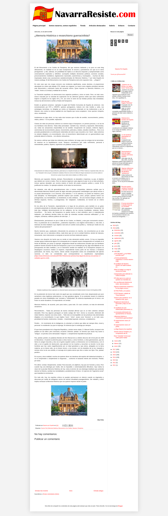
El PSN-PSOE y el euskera (122, 291)
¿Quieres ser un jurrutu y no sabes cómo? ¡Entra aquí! (127, 86)
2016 (114, 352)
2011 (114, 365)
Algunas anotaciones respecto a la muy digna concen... (123, 287)
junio (116, 246)
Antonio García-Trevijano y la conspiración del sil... (122, 332)
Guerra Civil (44, 428)
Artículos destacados (97, 26)
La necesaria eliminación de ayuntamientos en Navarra (123, 313)
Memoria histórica (53, 428)
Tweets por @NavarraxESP (118, 74)
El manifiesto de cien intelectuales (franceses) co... (123, 308)
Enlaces (121, 26)
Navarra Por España (121, 69)
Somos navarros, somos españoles (63, 26)
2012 (114, 362)
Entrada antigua (98, 491)
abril (115, 251)
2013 (114, 360)
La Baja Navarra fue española (123, 329)
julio (115, 243)
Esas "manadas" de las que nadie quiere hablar (122, 336)
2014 (114, 357)
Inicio (70, 491)
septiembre (117, 238)
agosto (116, 241)
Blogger (120, 506)
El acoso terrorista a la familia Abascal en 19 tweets (127, 205)
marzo (116, 341)
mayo (116, 249)
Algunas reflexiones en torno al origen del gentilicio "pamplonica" (127, 171)
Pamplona (80, 428)
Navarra (75, 428)
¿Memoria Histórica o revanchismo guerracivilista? (123, 317)
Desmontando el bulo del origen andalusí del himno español (127, 154)
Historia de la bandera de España (127, 118)
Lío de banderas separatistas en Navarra (126, 136)
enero (116, 346)
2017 (114, 349)
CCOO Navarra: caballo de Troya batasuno (122, 294)
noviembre (117, 233)
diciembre (117, 230)
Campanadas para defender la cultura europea (123, 274)
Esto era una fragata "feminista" (126, 102)
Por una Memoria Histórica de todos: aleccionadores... (123, 283)
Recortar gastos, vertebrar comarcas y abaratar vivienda (127, 188)
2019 (114, 225)
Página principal (39, 26)
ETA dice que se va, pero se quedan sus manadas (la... (123, 279)
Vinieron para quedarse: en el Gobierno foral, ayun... (123, 298)
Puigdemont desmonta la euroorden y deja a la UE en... (122, 303)
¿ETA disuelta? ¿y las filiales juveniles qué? (122, 254)
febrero (116, 343)
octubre (116, 235)
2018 (114, 228)
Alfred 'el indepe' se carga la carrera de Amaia (122, 270)
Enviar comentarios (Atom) (51, 494)
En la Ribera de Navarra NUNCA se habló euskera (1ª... (122, 265)
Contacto (131, 26)
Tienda (82, 26)
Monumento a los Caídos (65, 428)
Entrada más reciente (41, 491)
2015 (114, 355)
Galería (112, 26)
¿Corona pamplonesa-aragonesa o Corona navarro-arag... (123, 259)
